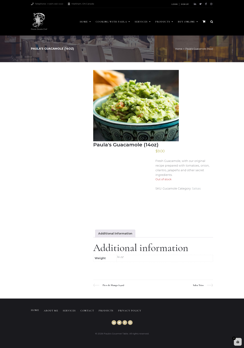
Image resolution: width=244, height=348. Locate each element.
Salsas (196, 188)
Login (174, 4)
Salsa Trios (198, 285)
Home (178, 48)
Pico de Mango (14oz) (113, 285)
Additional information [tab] (115, 233)
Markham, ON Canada (83, 3)
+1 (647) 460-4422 (55, 4)
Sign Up (185, 4)
